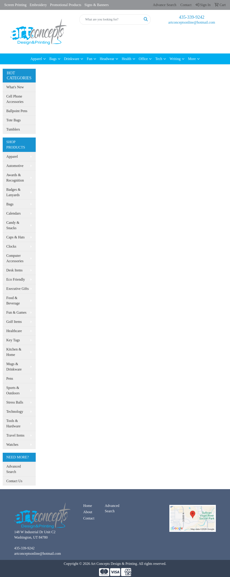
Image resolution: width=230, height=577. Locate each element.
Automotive (14, 166)
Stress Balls (14, 402)
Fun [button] (89, 59)
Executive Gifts (17, 289)
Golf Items (14, 322)
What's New (15, 87)
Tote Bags (13, 120)
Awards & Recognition (15, 177)
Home (87, 506)
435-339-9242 (191, 17)
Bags (9, 204)
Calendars (13, 213)
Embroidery (38, 5)
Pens (9, 378)
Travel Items (15, 435)
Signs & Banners (96, 5)
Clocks (11, 246)
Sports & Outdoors (13, 390)
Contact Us (14, 481)
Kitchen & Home (13, 352)
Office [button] (143, 59)
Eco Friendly (15, 279)
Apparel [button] (36, 59)
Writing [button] (175, 59)
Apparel (12, 156)
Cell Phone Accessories (14, 99)
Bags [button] (53, 59)
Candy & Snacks (12, 225)
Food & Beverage (13, 300)
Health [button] (126, 59)
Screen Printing (15, 5)
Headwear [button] (107, 59)
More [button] (192, 59)
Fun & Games (16, 312)
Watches (12, 444)
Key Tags (13, 340)
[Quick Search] (110, 19)
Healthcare (14, 331)
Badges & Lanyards (13, 192)
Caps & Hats (15, 237)
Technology (14, 411)
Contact (88, 518)
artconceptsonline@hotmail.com (191, 22)
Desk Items (14, 270)
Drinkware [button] (71, 59)
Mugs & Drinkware (14, 366)
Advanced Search (13, 469)
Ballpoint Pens (16, 111)
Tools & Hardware (13, 423)
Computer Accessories (14, 258)
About (87, 512)
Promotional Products (65, 5)
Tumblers (13, 129)
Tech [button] (158, 59)
